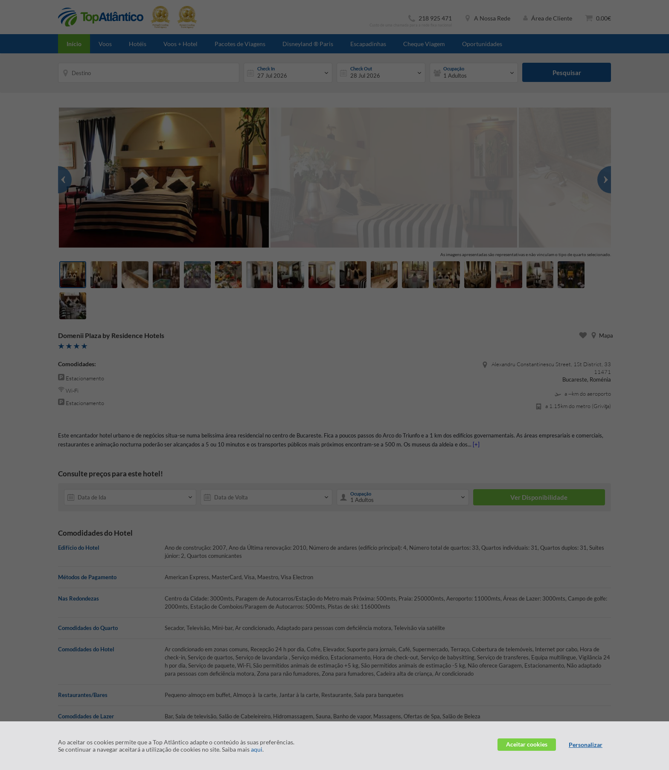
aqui (256, 749)
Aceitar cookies (526, 744)
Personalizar (585, 744)
